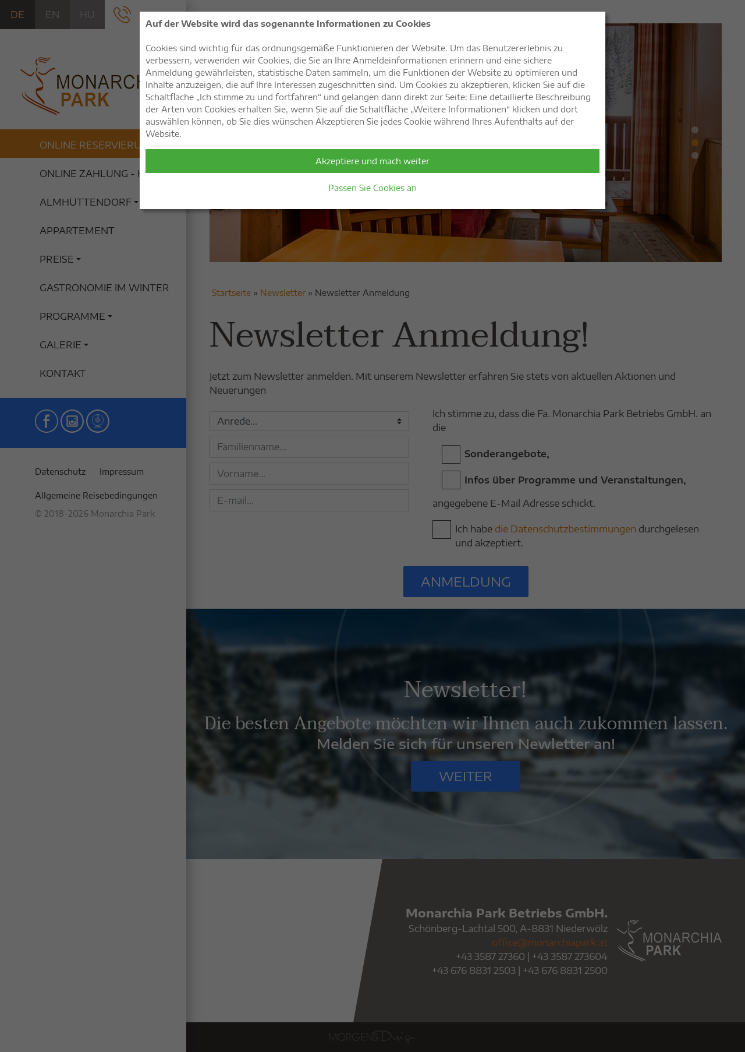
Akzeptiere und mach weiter (372, 161)
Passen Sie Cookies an (372, 188)
